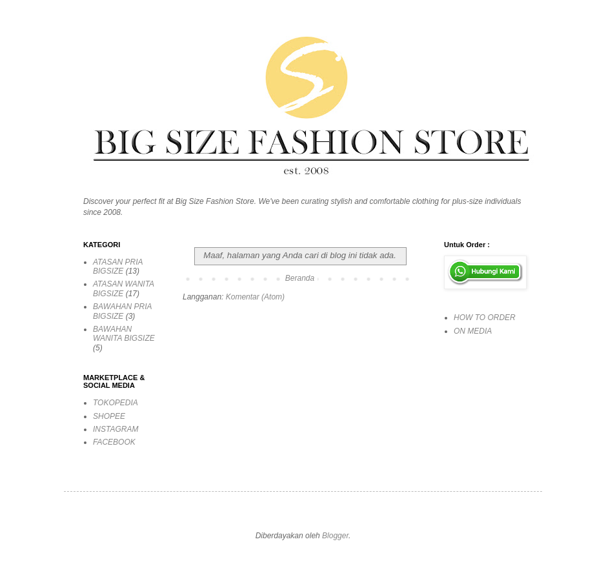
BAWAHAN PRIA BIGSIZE (122, 311)
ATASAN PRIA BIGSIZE (118, 267)
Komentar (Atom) (255, 296)
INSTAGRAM (115, 429)
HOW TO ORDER (485, 317)
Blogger (335, 535)
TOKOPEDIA (115, 402)
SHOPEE (109, 416)
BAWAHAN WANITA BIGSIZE (124, 334)
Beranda (299, 278)
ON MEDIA (473, 331)
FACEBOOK (114, 442)
